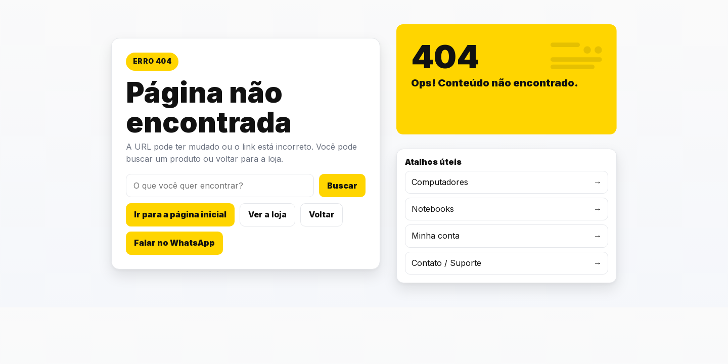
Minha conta (507, 236)
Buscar (342, 185)
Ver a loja (267, 214)
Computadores (507, 182)
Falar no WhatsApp (174, 243)
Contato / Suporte (507, 263)
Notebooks (507, 209)
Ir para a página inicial (180, 214)
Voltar (321, 214)
